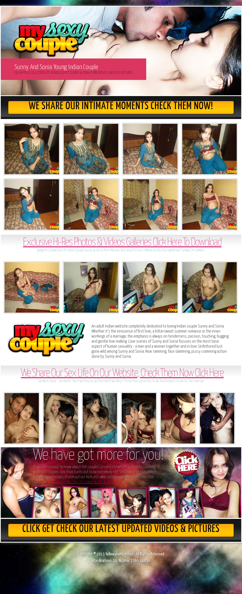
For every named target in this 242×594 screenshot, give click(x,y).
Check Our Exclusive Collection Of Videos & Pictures (71, 482)
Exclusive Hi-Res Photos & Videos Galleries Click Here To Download (122, 242)
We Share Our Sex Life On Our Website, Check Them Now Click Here (122, 373)
